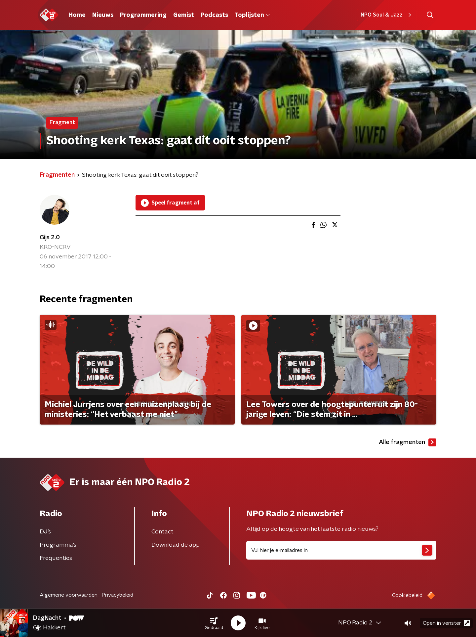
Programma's (58, 545)
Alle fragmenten (407, 442)
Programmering (143, 15)
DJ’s (45, 532)
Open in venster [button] (446, 623)
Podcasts (214, 15)
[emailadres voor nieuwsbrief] (341, 550)
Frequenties (56, 558)
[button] (213, 623)
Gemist (183, 15)
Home (77, 15)
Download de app (175, 545)
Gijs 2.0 (50, 238)
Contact (162, 532)
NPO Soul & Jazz (387, 15)
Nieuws (102, 15)
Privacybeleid (117, 595)
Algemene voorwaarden (69, 595)
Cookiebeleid (407, 595)
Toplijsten (252, 15)
